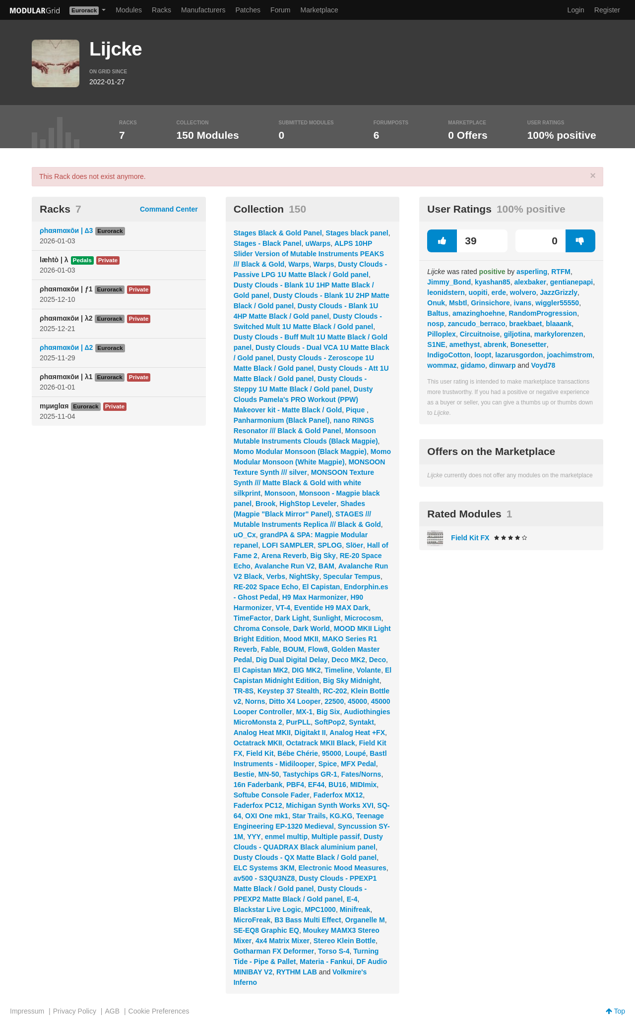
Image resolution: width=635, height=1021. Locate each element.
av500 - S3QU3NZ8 (264, 878)
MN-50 (268, 774)
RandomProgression (542, 313)
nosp (435, 324)
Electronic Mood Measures (342, 868)
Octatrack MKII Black (320, 743)
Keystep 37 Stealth (288, 691)
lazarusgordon (519, 355)
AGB (112, 1011)
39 (451, 240)
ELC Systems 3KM (264, 868)
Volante (369, 670)
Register (607, 10)
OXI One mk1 (266, 816)
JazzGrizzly (558, 292)
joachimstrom (569, 355)
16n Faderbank (258, 785)
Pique (356, 410)
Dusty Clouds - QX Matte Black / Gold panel (305, 857)
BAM (326, 566)
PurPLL (298, 722)
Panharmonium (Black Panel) (282, 420)
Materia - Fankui (326, 961)
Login (576, 10)
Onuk (436, 303)
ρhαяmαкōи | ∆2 (66, 347)
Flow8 (318, 649)
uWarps (317, 243)
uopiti (478, 292)
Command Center (169, 209)
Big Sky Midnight (351, 680)
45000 (357, 701)
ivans (523, 303)
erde (498, 292)
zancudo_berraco (477, 324)
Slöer (354, 545)
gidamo (472, 365)
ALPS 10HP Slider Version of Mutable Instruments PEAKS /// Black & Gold (309, 253)
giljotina (517, 334)
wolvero (523, 292)
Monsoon (279, 493)
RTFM (561, 272)
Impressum (27, 1011)
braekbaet (525, 324)
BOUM (293, 649)
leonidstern (445, 292)
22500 (334, 701)
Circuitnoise (480, 334)
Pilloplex (441, 334)
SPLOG (330, 545)
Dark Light (292, 618)
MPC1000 (320, 909)
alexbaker (530, 282)
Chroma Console (261, 628)
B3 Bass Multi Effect (307, 920)
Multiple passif (336, 837)
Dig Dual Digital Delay (292, 660)
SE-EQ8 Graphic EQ (266, 930)
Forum (280, 10)
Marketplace (319, 10)
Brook (265, 504)
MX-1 (304, 712)
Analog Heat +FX (357, 733)
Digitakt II (310, 733)
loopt (482, 355)
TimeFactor (252, 618)
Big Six (328, 712)
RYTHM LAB (296, 972)
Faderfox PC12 (258, 805)
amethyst (464, 344)
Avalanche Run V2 (284, 566)
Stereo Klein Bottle (345, 941)
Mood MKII (300, 639)
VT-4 (282, 608)
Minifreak (355, 909)
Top (615, 1011)
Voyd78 (543, 365)
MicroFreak (252, 920)
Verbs (275, 576)
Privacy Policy (74, 1011)
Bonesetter (528, 344)
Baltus (437, 313)
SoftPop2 (330, 722)
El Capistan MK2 (261, 670)
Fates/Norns (361, 774)
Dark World (311, 628)
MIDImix (363, 785)
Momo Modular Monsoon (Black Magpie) (300, 451)
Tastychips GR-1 (310, 774)
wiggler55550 (557, 303)
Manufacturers (203, 10)
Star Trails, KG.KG (322, 816)
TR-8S (244, 691)
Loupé (355, 753)
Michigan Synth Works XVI (329, 805)
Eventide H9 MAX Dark (331, 608)
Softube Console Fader (272, 795)
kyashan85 (492, 282)
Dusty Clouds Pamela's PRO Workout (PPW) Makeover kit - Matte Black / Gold (303, 399)
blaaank (559, 324)
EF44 (316, 785)
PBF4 (295, 785)
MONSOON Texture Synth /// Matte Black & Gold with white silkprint (304, 482)
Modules (129, 10)
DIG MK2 (306, 670)
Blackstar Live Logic (267, 909)
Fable (270, 649)
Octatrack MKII (258, 743)
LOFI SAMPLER (288, 545)
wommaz (441, 365)
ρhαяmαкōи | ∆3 (66, 230)
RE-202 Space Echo (266, 587)
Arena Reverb (284, 556)
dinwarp (502, 365)
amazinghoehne (478, 313)
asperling (531, 272)
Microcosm (362, 618)
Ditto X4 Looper (294, 701)
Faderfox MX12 (338, 795)
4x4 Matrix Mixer (282, 941)
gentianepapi (571, 282)
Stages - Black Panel (268, 243)
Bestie (244, 774)
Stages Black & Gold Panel (278, 233)
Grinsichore (490, 303)
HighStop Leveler (307, 504)
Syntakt (361, 722)
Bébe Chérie (297, 753)
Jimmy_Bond (449, 282)
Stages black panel (357, 233)
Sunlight (327, 618)
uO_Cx (245, 535)
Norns (255, 701)
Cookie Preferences (159, 1011)
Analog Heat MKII (262, 733)
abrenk (495, 344)
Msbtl (458, 303)
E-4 (352, 899)
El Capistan (321, 587)
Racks (161, 10)
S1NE (436, 344)
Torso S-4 (334, 951)
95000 (331, 753)
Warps (298, 264)
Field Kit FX (470, 538)
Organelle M (365, 920)
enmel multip (286, 837)
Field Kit (259, 753)
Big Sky (323, 556)
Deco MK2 (348, 660)
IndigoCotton (448, 355)
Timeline (338, 670)
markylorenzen (558, 334)
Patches (247, 10)
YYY (254, 837)
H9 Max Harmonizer (314, 597)
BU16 (337, 785)
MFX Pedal (358, 764)
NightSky (304, 576)
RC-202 (335, 691)
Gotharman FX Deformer (274, 951)
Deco (377, 660)
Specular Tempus (352, 576)
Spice (327, 764)
